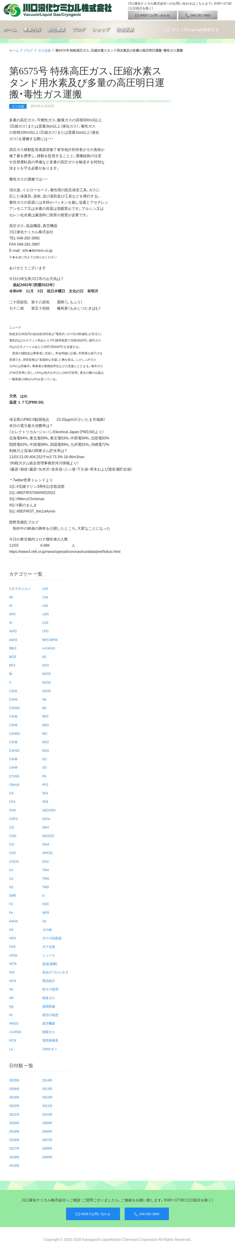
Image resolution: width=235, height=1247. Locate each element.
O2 (44, 759)
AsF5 (13, 631)
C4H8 (13, 767)
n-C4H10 (48, 648)
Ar (10, 622)
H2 (11, 929)
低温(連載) (49, 963)
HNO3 (13, 1023)
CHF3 (13, 818)
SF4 (45, 793)
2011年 (47, 1105)
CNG (12, 835)
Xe (44, 921)
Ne (44, 707)
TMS (45, 886)
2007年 (47, 1139)
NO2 (45, 742)
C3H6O (14, 733)
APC (12, 614)
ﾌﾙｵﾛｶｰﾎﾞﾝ (49, 1049)
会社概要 (56, 29)
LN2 (45, 605)
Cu (11, 878)
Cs (11, 869)
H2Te (13, 963)
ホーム (10, 29)
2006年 (47, 1148)
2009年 (47, 1122)
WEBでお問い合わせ (152, 15)
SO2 (45, 861)
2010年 (47, 1114)
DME (12, 895)
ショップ (100, 29)
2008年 (47, 1131)
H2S (12, 946)
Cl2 (11, 827)
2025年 (14, 1080)
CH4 (12, 810)
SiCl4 (46, 818)
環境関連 (48, 1006)
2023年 (14, 1097)
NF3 (45, 716)
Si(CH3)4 (49, 810)
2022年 (14, 1105)
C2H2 (13, 690)
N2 (44, 656)
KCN (12, 1040)
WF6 (45, 912)
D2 (11, 886)
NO (44, 733)
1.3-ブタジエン (20, 588)
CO (11, 844)
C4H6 (13, 759)
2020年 (14, 1122)
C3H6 (13, 725)
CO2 (12, 852)
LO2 (45, 622)
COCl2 (14, 861)
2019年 (14, 1131)
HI (10, 1014)
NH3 (45, 725)
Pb (44, 776)
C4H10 (14, 750)
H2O (12, 938)
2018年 (14, 1139)
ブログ (78, 29)
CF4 (12, 801)
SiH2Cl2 (48, 835)
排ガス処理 (50, 989)
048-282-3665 (197, 15)
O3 (44, 767)
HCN (12, 980)
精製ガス (48, 1031)
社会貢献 (125, 29)
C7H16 (14, 776)
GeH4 (13, 921)
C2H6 (13, 716)
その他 (47, 929)
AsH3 (13, 639)
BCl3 (12, 656)
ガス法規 (44, 50)
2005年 (47, 1157)
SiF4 (45, 827)
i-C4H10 (15, 1031)
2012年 (47, 1097)
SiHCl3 (47, 852)
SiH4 (45, 844)
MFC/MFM (49, 639)
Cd (11, 793)
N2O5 (46, 690)
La (11, 1049)
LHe (45, 597)
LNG (45, 614)
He (11, 989)
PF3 (45, 784)
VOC (45, 903)
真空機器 (48, 1023)
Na (44, 699)
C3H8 (13, 742)
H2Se (13, 955)
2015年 (14, 1165)
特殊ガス (48, 997)
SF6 (45, 801)
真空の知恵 (50, 1014)
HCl (11, 972)
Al (10, 605)
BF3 (12, 665)
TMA (45, 869)
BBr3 (12, 648)
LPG (45, 631)
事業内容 (32, 29)
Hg (11, 1006)
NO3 (45, 750)
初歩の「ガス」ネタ (55, 972)
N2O (45, 665)
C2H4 (13, 699)
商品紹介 (48, 980)
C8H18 (14, 784)
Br (10, 673)
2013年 (47, 1088)
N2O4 (46, 682)
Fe (11, 912)
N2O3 (46, 673)
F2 (11, 903)
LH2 (45, 588)
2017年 (14, 1148)
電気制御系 (50, 1040)
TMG (45, 878)
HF (11, 997)
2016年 (14, 1157)
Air (11, 597)
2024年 (14, 1088)
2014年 (47, 1080)
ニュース (48, 955)
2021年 (14, 1114)
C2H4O (14, 707)
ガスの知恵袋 (52, 938)
